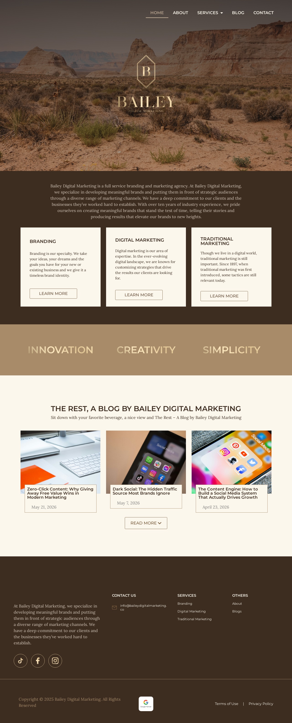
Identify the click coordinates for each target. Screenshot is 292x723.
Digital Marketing (191, 611)
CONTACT (182, 18)
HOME (178, 7)
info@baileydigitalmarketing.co (143, 608)
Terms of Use (226, 704)
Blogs (237, 611)
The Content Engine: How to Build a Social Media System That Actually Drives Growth (228, 493)
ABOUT (201, 7)
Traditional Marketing (194, 619)
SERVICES (231, 7)
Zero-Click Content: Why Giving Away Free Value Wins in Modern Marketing (60, 493)
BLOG (259, 7)
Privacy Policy (261, 704)
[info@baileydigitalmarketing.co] (114, 607)
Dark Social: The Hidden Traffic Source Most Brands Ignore (145, 491)
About (237, 604)
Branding (184, 604)
